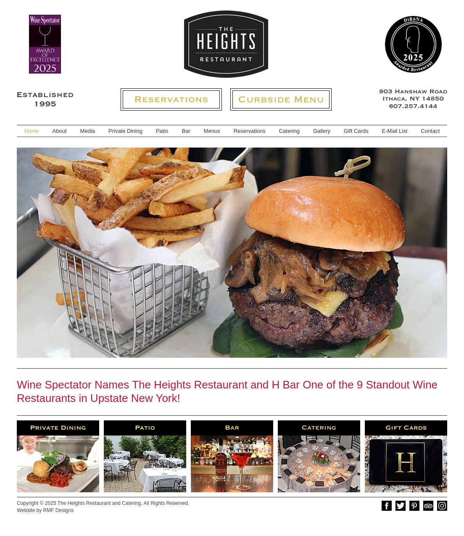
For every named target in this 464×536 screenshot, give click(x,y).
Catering (289, 131)
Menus (212, 131)
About (60, 131)
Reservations (250, 131)
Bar (186, 131)
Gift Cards (356, 131)
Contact (430, 131)
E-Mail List (395, 131)
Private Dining (125, 131)
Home (31, 131)
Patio (162, 131)
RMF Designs (58, 510)
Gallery (321, 131)
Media (87, 131)
